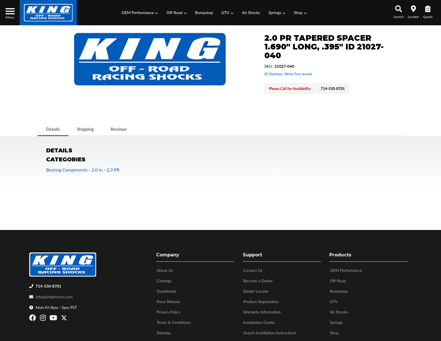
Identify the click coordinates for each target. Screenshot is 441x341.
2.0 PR (113, 169)
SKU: (268, 66)
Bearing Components (66, 169)
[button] (139, 12)
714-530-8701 (49, 284)
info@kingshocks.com (54, 295)
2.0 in (96, 169)
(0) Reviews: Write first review (288, 74)
